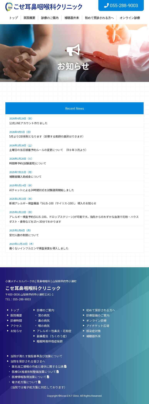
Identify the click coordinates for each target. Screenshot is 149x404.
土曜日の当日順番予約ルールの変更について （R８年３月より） (74, 147)
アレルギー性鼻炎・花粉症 (54, 331)
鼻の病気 (44, 320)
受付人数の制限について (74, 232)
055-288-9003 (22, 299)
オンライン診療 (130, 18)
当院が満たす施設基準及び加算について (36, 356)
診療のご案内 (50, 18)
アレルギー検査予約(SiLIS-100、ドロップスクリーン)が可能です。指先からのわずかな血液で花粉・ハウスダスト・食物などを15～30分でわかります (74, 216)
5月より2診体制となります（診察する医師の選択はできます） (74, 134)
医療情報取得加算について (30, 377)
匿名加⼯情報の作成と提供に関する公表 (39, 366)
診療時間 (16, 320)
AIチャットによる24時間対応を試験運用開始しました (74, 187)
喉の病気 (44, 326)
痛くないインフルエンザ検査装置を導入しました (74, 246)
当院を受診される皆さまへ (27, 361)
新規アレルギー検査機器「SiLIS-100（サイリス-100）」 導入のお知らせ (74, 201)
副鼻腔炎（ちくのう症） (53, 336)
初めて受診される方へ (99, 18)
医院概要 (29, 18)
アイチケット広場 (97, 326)
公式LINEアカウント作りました (74, 120)
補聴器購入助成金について (74, 174)
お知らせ (16, 331)
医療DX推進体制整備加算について (35, 372)
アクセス (16, 326)
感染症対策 (93, 331)
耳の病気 (44, 315)
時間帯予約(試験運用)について (74, 160)
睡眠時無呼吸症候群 (50, 341)
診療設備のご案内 (97, 315)
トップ (13, 18)
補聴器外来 (71, 18)
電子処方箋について (26, 382)
